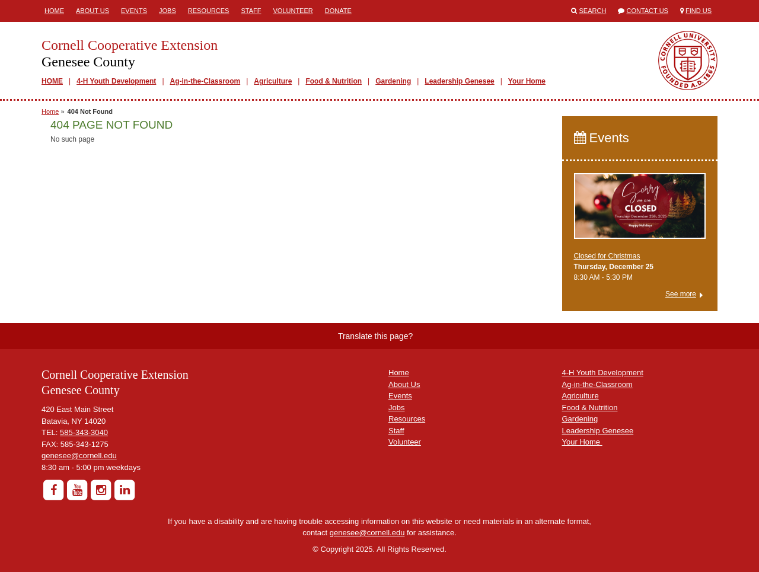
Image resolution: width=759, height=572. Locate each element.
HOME (52, 81)
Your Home (527, 81)
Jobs (167, 10)
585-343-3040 (84, 432)
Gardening (393, 81)
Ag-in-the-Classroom (205, 81)
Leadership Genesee (459, 81)
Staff (251, 10)
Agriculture (273, 81)
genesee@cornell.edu (79, 455)
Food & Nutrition (333, 81)
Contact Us (647, 10)
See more (680, 294)
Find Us (698, 10)
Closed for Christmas (607, 256)
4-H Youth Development (116, 81)
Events (134, 10)
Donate (338, 10)
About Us (92, 10)
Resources (208, 10)
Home (54, 10)
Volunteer (292, 10)
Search (593, 10)
